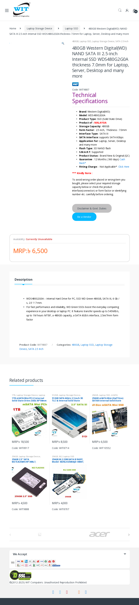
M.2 (60, 456)
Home (12, 28)
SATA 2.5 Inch (121, 41)
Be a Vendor (84, 216)
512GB (55, 395)
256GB (95, 395)
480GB (75, 41)
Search (120, 10)
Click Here (123, 166)
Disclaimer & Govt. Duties (91, 208)
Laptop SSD (71, 28)
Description (23, 280)
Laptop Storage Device (39, 28)
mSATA (114, 395)
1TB (14, 395)
